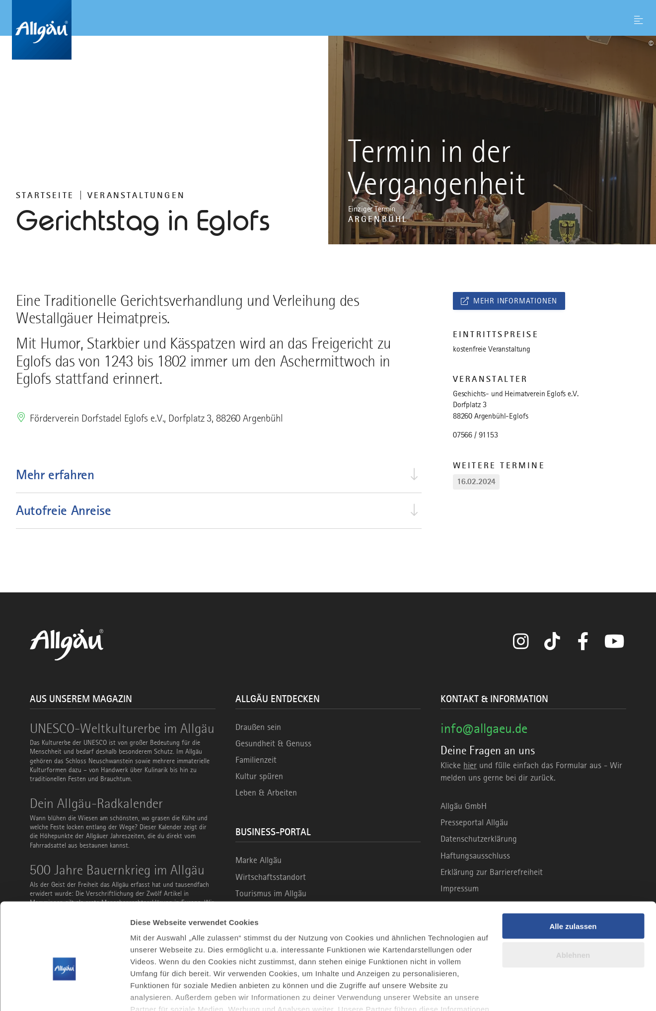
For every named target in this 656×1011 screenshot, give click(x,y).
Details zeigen (155, 991)
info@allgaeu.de (483, 728)
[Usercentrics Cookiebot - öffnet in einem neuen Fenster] (64, 991)
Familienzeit (256, 760)
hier (470, 765)
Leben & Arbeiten (266, 792)
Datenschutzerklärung (478, 839)
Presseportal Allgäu (474, 822)
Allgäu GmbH (463, 806)
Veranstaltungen (136, 195)
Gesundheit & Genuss (273, 743)
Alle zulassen (572, 870)
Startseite (45, 195)
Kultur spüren (259, 776)
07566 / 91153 (475, 435)
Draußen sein (258, 727)
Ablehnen (573, 899)
